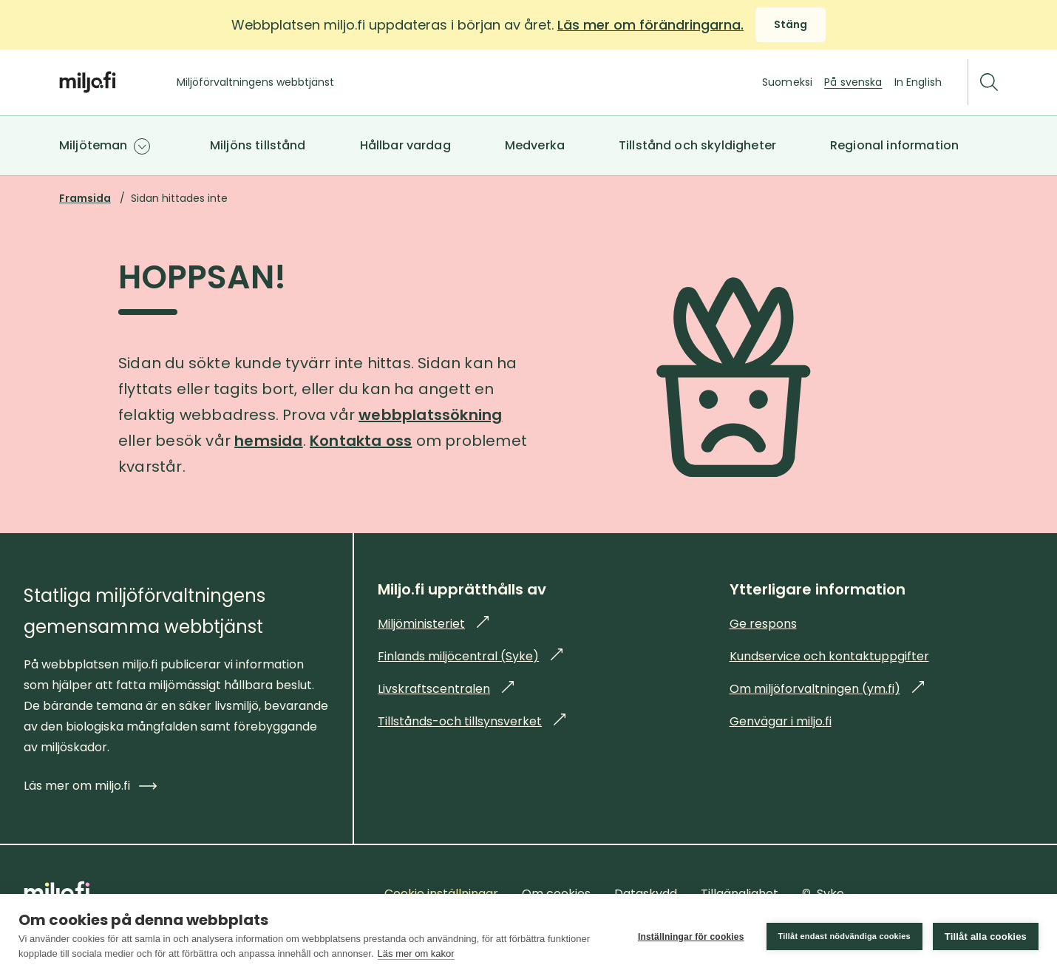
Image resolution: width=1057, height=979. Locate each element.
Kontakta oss (361, 440)
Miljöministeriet (433, 623)
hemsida (268, 440)
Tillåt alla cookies (986, 936)
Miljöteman (93, 145)
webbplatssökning (430, 414)
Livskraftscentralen (446, 688)
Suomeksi (787, 82)
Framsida (85, 198)
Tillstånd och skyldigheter (697, 145)
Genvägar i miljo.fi (781, 721)
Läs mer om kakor (416, 953)
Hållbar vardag (405, 145)
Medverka (535, 145)
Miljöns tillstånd (258, 145)
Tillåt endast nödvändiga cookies (844, 936)
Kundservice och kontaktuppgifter (829, 656)
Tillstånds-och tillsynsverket (471, 721)
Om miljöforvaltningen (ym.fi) (827, 688)
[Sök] (989, 82)
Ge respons (763, 623)
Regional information (894, 145)
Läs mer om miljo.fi (90, 785)
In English (918, 82)
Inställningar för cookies (691, 937)
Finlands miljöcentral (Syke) (470, 656)
